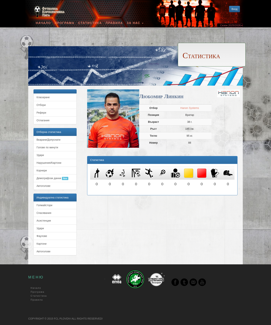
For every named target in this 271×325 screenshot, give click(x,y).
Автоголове (43, 185)
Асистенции (44, 220)
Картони (41, 243)
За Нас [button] (135, 23)
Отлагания (43, 120)
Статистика (90, 23)
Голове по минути (47, 147)
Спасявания (44, 212)
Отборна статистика (49, 131)
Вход (234, 9)
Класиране (43, 97)
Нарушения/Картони (49, 162)
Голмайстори (44, 205)
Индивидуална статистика (53, 197)
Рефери (41, 112)
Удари (40, 155)
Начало (43, 23)
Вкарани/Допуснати (48, 139)
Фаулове (42, 236)
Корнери (42, 170)
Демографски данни (52, 178)
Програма (64, 23)
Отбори (41, 104)
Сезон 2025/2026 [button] (231, 25)
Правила (114, 23)
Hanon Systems (189, 107)
